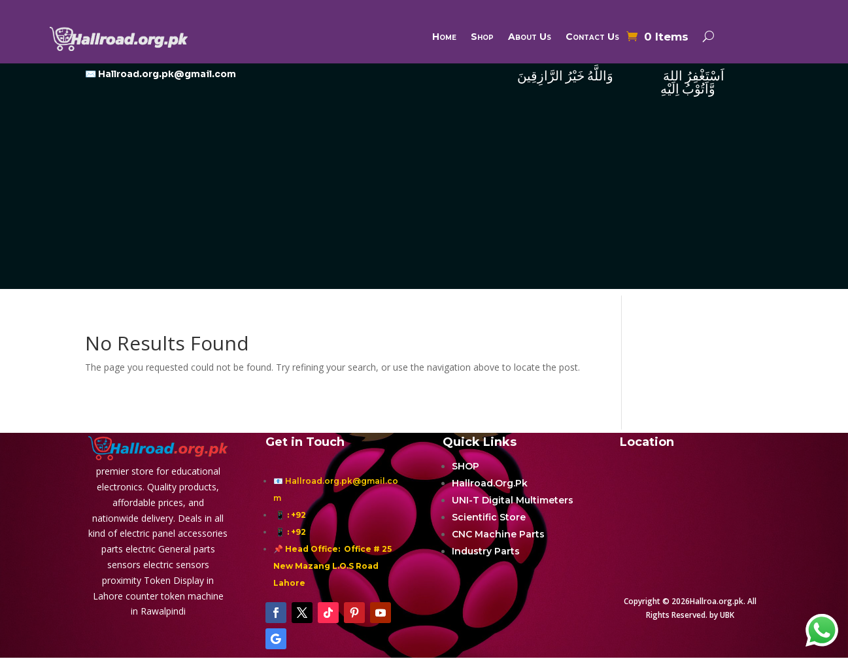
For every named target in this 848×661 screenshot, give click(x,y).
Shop (482, 37)
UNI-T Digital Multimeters (512, 500)
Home (444, 37)
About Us (529, 37)
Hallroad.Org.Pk (490, 483)
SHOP (465, 466)
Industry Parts (486, 551)
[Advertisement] (424, 197)
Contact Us (592, 37)
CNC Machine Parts (498, 534)
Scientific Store (489, 517)
